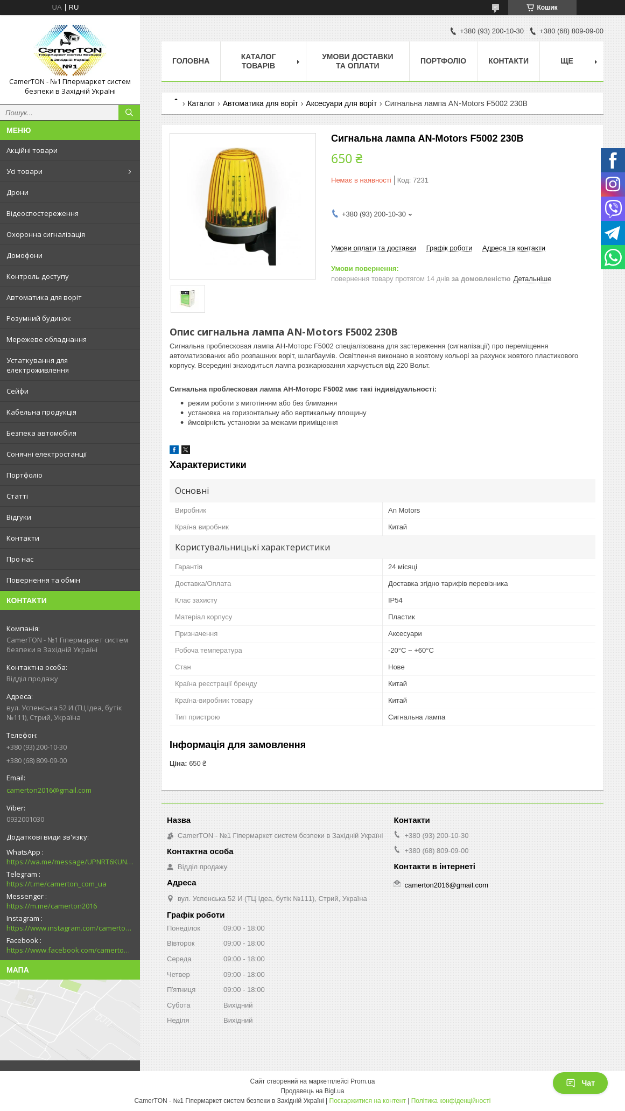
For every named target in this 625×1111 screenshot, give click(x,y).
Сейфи (17, 391)
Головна (190, 61)
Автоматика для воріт (44, 297)
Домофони (24, 255)
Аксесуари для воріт (341, 103)
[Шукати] (129, 112)
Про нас (19, 559)
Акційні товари (32, 150)
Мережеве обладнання (46, 339)
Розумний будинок (38, 318)
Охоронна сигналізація (45, 234)
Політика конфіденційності (451, 1101)
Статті (17, 496)
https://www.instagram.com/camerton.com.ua (70, 928)
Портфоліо (24, 475)
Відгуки (18, 517)
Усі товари (24, 171)
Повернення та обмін (43, 580)
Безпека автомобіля (41, 433)
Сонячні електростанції (46, 454)
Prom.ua (362, 1081)
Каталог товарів (258, 61)
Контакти (22, 538)
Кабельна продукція (41, 412)
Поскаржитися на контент (367, 1101)
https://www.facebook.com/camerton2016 (70, 950)
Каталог (201, 103)
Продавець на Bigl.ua (312, 1091)
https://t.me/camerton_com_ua (56, 884)
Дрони (17, 192)
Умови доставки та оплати (357, 61)
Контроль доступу (37, 276)
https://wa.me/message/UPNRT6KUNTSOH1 (70, 862)
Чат (580, 1083)
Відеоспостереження (42, 213)
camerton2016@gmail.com (49, 790)
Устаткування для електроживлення (37, 365)
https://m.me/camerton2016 (51, 906)
